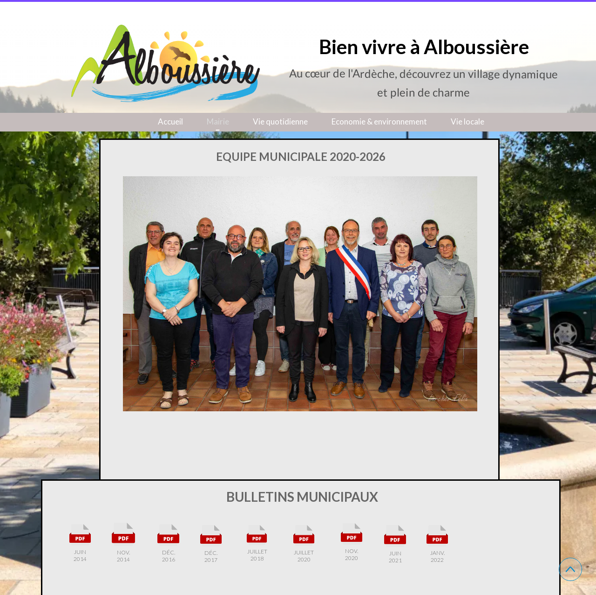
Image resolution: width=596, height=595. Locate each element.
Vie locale (467, 121)
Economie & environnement (379, 121)
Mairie (218, 121)
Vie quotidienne (280, 121)
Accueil (170, 121)
